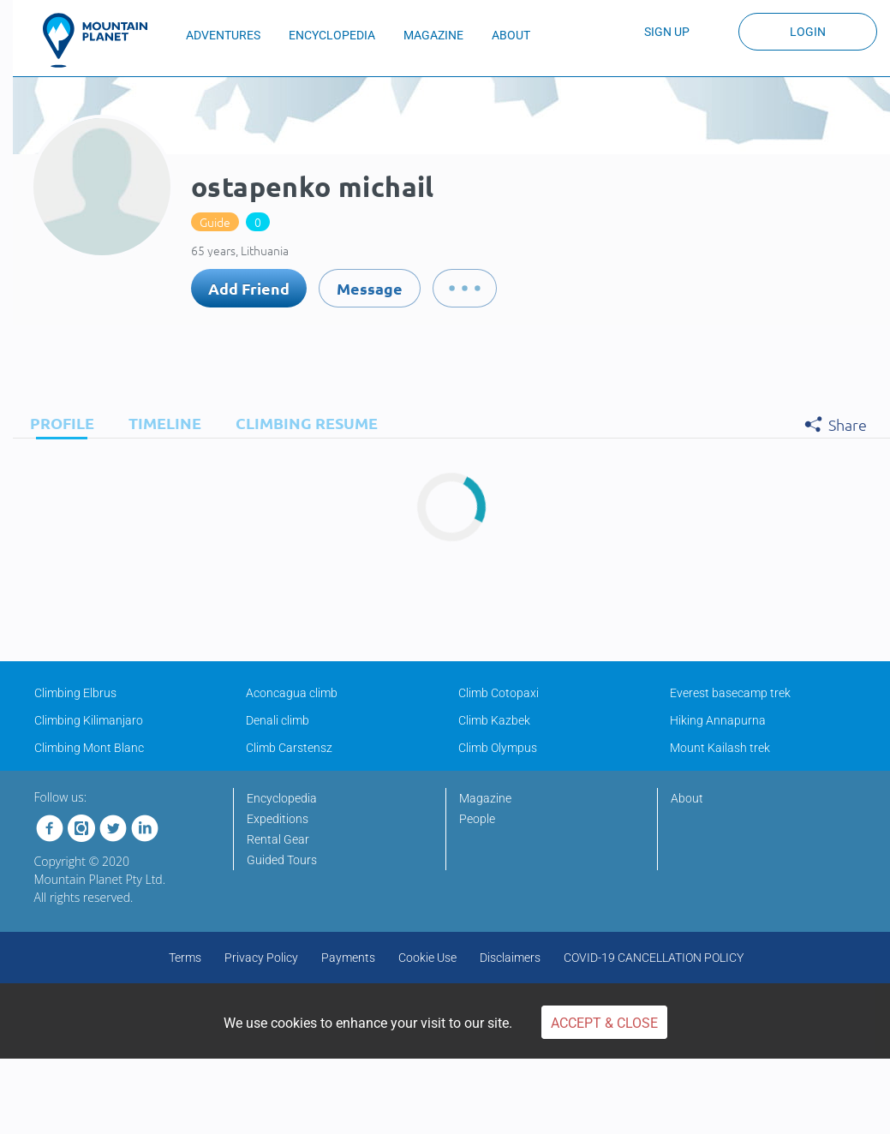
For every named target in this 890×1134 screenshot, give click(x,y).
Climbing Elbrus (75, 693)
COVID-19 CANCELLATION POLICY (654, 957)
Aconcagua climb (291, 693)
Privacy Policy (261, 957)
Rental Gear (278, 839)
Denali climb (277, 720)
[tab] (58, 423)
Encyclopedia (282, 798)
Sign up (667, 32)
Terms (185, 957)
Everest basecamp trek (730, 693)
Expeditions (277, 819)
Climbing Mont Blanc (89, 748)
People (477, 819)
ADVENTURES (223, 35)
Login (808, 32)
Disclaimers (510, 957)
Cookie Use (427, 957)
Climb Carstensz (289, 748)
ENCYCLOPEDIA (332, 35)
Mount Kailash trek (720, 748)
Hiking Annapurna (718, 720)
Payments (348, 957)
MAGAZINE (433, 35)
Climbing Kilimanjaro (88, 720)
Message (370, 288)
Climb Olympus (497, 748)
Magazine (485, 798)
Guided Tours (282, 860)
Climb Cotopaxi (498, 693)
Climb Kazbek (494, 720)
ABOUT (511, 35)
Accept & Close (604, 1023)
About (687, 798)
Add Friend (249, 288)
